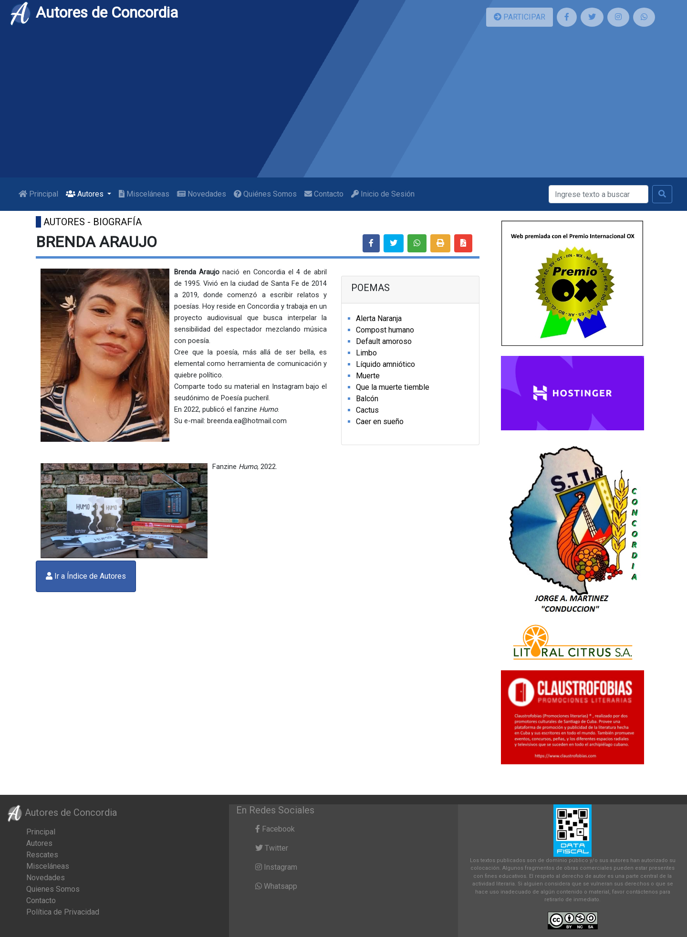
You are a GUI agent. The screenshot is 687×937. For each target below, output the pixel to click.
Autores (39, 843)
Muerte (368, 375)
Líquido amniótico (385, 364)
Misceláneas (144, 193)
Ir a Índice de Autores (86, 576)
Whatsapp (276, 886)
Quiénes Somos (265, 193)
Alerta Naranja (379, 318)
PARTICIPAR (519, 16)
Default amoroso (384, 341)
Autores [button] (85, 193)
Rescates (42, 854)
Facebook (275, 828)
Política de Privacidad (62, 911)
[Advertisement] (343, 106)
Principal (38, 193)
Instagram (276, 867)
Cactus (367, 410)
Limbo (366, 352)
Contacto (324, 193)
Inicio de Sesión (383, 193)
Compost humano (385, 329)
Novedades (201, 193)
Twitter (271, 848)
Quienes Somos (53, 889)
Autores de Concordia (93, 12)
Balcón (367, 398)
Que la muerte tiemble (392, 387)
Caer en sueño (380, 421)
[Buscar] (598, 194)
